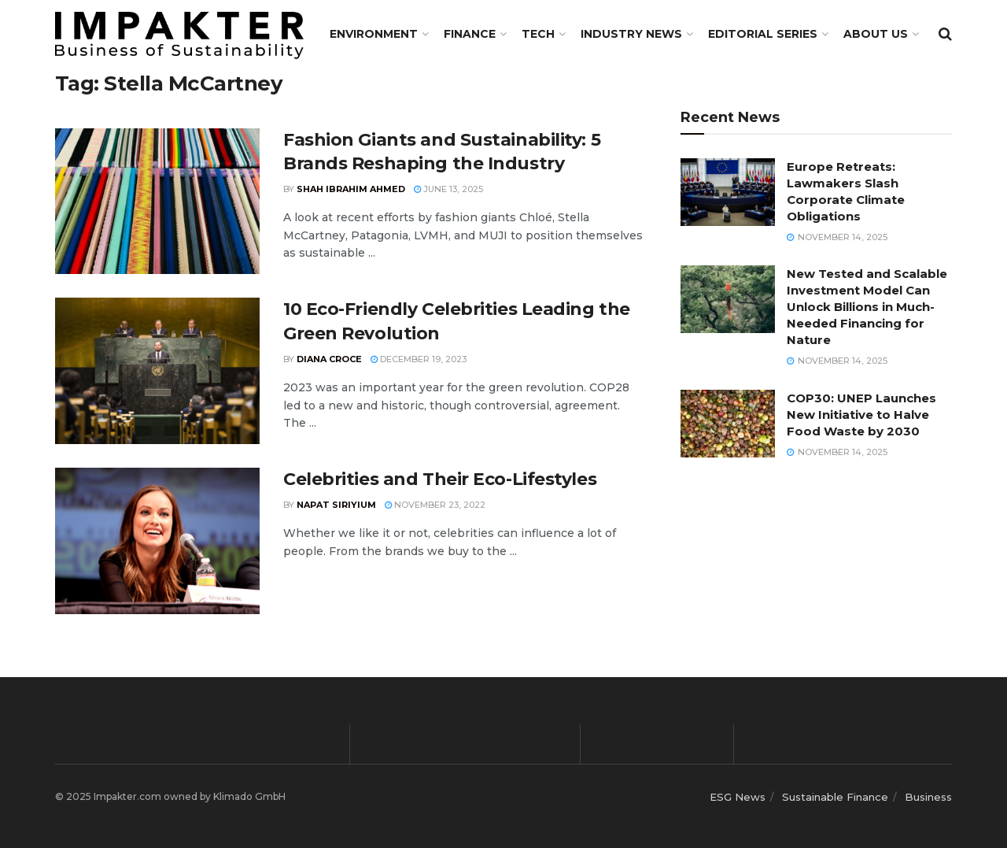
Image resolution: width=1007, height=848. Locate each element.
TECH (538, 34)
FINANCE (470, 34)
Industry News (631, 34)
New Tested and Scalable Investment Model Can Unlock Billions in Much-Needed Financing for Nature (867, 306)
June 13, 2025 (448, 188)
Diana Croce (329, 359)
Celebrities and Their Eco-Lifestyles (439, 479)
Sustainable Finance (835, 797)
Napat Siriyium (336, 504)
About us (875, 34)
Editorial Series (762, 34)
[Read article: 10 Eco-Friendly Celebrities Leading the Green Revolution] (157, 371)
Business (928, 797)
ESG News (737, 797)
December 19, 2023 (419, 359)
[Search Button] (945, 34)
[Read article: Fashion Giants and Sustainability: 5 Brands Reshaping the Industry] (157, 201)
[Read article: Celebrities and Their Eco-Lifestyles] (157, 541)
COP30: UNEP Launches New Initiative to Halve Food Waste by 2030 (861, 415)
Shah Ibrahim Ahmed (351, 188)
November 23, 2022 (435, 504)
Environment (374, 34)
